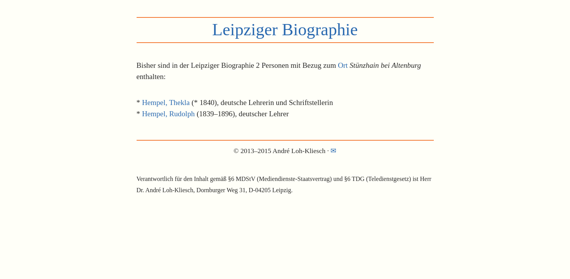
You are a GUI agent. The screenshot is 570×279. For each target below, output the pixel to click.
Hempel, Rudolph (168, 114)
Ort (343, 65)
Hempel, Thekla (166, 102)
